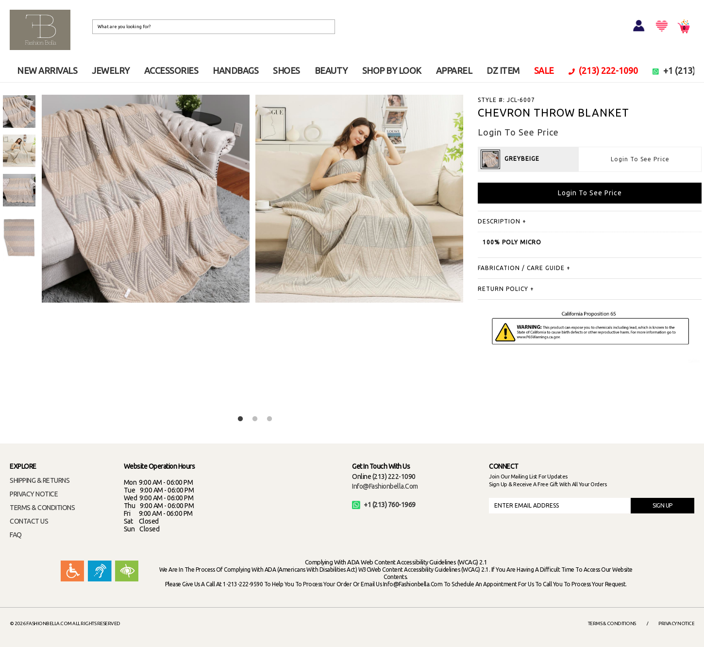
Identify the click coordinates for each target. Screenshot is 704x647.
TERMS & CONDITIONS (42, 507)
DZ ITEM (503, 70)
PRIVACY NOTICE (34, 494)
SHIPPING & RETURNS (39, 480)
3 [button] (269, 419)
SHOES (286, 70)
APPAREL (454, 70)
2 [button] (255, 419)
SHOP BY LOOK (391, 70)
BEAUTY (331, 70)
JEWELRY (111, 70)
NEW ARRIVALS (47, 70)
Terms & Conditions (612, 623)
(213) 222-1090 (603, 70)
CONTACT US (29, 521)
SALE (544, 70)
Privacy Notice (676, 623)
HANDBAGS (235, 70)
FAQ (16, 535)
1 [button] (240, 419)
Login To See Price (640, 159)
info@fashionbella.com (385, 486)
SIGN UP (662, 505)
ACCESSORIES (171, 70)
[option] (19, 111)
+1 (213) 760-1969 (384, 505)
